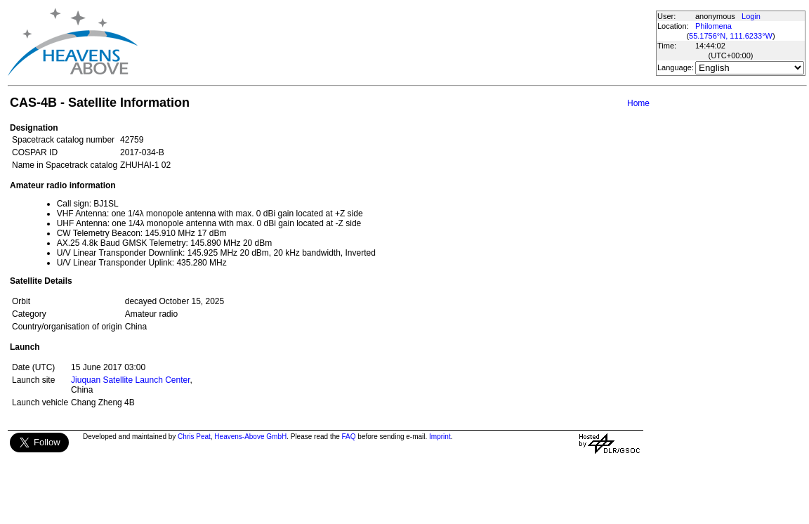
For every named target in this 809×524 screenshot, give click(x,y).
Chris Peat (194, 436)
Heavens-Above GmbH (250, 436)
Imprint (440, 436)
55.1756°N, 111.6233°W (730, 36)
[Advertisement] (396, 42)
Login (751, 16)
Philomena (713, 26)
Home (638, 103)
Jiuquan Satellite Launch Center (130, 380)
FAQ (349, 436)
